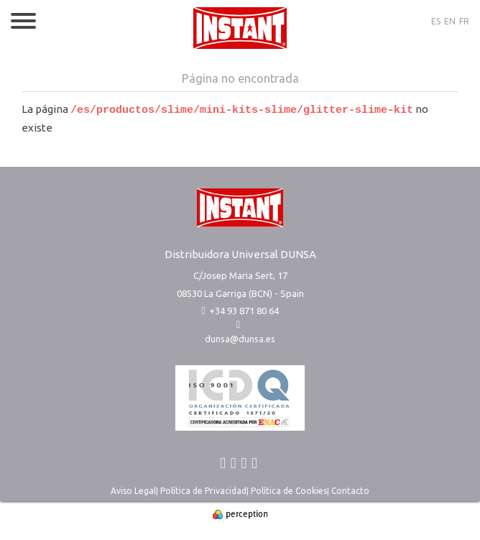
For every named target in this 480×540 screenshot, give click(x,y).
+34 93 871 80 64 (239, 311)
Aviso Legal (133, 490)
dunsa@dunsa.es (240, 339)
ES (435, 21)
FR (464, 21)
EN (450, 21)
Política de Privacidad (203, 490)
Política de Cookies (289, 490)
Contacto (350, 490)
